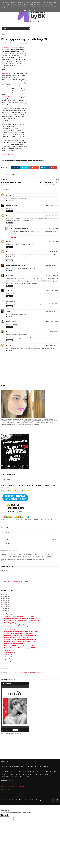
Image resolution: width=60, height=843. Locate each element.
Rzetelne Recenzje (11, 205)
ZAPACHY (14, 777)
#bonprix (4, 766)
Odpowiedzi (10, 225)
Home (2, 33)
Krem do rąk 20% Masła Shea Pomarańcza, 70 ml (19, 646)
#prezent (46, 766)
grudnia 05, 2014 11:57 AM (52, 195)
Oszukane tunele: (7, 73)
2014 (4, 613)
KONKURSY (5, 771)
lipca (6, 659)
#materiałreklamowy (36, 766)
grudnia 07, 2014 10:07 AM (52, 331)
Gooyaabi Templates (38, 800)
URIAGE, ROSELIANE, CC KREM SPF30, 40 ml (17, 637)
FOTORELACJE (49, 769)
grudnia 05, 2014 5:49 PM (52, 275)
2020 (4, 600)
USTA (41, 774)
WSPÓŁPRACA (43, 33)
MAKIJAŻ (12, 771)
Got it (35, 10)
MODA (18, 771)
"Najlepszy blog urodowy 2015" (20, 672)
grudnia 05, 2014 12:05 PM (52, 205)
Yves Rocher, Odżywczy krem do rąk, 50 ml (17, 625)
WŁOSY (46, 774)
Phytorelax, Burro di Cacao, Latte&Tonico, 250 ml (19, 641)
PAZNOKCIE (31, 771)
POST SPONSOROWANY (11, 33)
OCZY (24, 771)
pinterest (28, 543)
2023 (4, 594)
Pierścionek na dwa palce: (9, 97)
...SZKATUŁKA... (10, 311)
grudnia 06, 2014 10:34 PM (52, 321)
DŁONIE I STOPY (34, 769)
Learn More (27, 10)
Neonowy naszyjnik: (8, 108)
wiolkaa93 (9, 291)
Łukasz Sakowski (11, 321)
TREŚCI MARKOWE (33, 33)
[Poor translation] (6, 815)
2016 (4, 609)
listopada (8, 650)
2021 (4, 598)
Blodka (8, 216)
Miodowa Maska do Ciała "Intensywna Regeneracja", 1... (22, 621)
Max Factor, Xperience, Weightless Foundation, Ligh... (21, 618)
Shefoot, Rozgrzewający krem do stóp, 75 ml (18, 633)
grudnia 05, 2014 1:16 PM (52, 215)
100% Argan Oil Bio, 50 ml (12, 629)
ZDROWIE (21, 777)
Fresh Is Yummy (11, 332)
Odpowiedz (10, 200)
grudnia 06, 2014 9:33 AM (52, 290)
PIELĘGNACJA (40, 771)
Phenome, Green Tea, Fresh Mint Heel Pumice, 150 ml (21, 631)
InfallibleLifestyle (11, 301)
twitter (28, 536)
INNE (56, 769)
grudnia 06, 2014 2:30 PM (52, 301)
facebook (28, 532)
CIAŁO (26, 769)
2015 (4, 611)
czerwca (7, 661)
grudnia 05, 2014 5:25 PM (52, 265)
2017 (4, 607)
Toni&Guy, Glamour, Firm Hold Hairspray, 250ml (19, 616)
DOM (42, 769)
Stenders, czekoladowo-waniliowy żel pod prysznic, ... (21, 639)
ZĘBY (28, 777)
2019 (4, 602)
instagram (28, 539)
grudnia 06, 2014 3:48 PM (52, 311)
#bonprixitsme (25, 766)
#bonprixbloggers (14, 766)
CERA (21, 769)
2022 (4, 596)
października (9, 652)
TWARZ (35, 774)
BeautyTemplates (17, 800)
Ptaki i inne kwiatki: (7, 47)
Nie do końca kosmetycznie (18, 228)
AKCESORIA (14, 769)
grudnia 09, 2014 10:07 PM (52, 345)
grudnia (7, 615)
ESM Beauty (9, 275)
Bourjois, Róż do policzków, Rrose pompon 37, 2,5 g (20, 648)
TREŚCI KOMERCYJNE (23, 33)
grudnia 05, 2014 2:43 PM (52, 251)
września (8, 655)
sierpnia (7, 657)
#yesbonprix (5, 769)
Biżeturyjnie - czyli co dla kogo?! (14, 644)
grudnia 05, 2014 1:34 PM (52, 228)
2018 (4, 604)
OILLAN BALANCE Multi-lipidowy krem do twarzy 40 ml (21, 635)
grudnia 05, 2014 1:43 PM (52, 241)
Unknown (9, 195)
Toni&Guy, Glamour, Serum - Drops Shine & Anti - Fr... (21, 627)
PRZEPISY (4, 774)
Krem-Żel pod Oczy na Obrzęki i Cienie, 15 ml (18, 623)
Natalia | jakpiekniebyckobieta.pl (15, 265)
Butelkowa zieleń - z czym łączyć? (13, 786)
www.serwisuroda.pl (38, 672)
